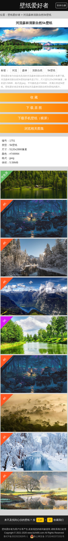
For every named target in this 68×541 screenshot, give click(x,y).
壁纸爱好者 (34, 5)
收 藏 (34, 97)
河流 (14, 70)
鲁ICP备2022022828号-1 (16, 536)
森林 (24, 70)
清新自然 (37, 70)
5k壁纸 (51, 70)
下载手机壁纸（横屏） (34, 118)
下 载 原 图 (34, 108)
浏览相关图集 (34, 128)
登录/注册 (61, 5)
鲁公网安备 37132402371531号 (47, 536)
